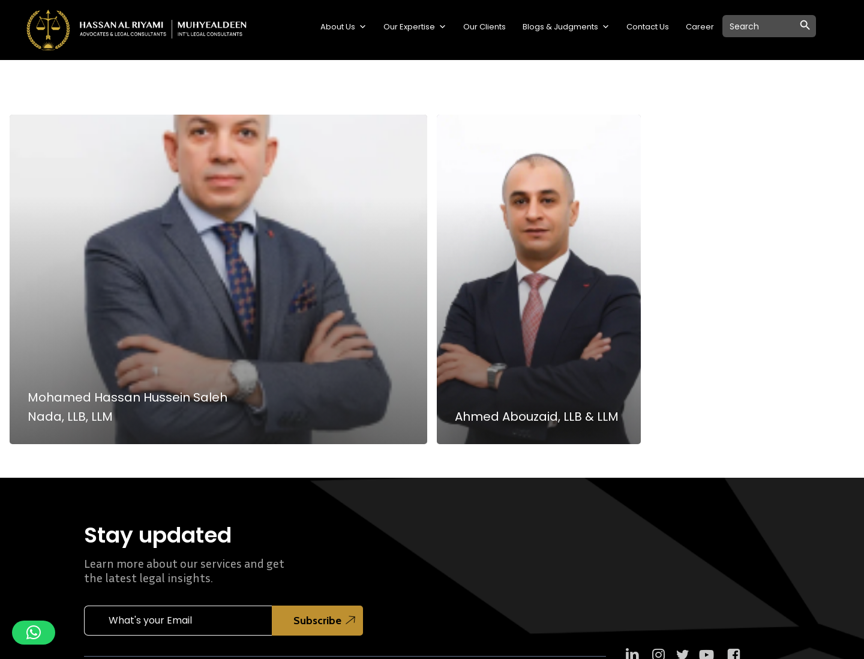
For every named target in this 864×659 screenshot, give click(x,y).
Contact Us (647, 26)
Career (700, 26)
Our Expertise (414, 27)
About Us (343, 27)
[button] (33, 633)
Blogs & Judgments (566, 27)
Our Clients (484, 26)
